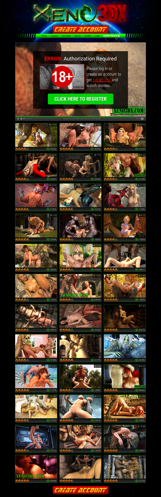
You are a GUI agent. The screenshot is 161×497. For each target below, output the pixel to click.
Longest (54, 36)
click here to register (80, 99)
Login (97, 36)
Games (77, 36)
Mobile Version (110, 36)
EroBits (87, 36)
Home (44, 36)
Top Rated (66, 36)
